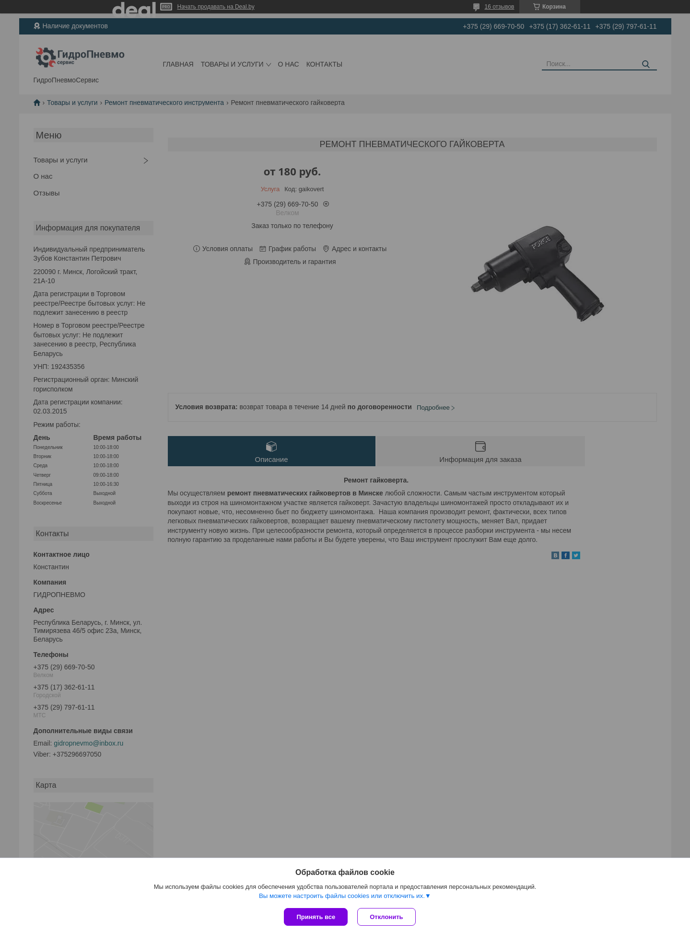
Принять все (315, 916)
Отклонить (386, 916)
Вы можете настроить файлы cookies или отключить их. (342, 895)
